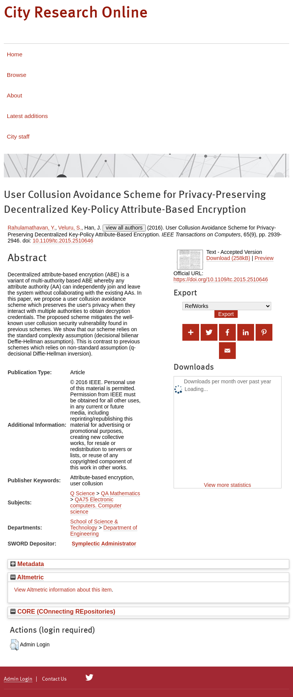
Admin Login (18, 679)
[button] (14, 645)
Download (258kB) (228, 258)
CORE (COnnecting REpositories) (62, 611)
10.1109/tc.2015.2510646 (62, 241)
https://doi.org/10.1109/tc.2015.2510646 (221, 279)
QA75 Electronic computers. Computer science (96, 505)
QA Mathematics (120, 493)
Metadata (27, 563)
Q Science (82, 493)
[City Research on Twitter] (89, 677)
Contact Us (54, 679)
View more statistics (227, 485)
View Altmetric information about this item (63, 590)
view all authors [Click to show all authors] (124, 228)
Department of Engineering (103, 531)
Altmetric (27, 577)
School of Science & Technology (94, 524)
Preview (264, 258)
